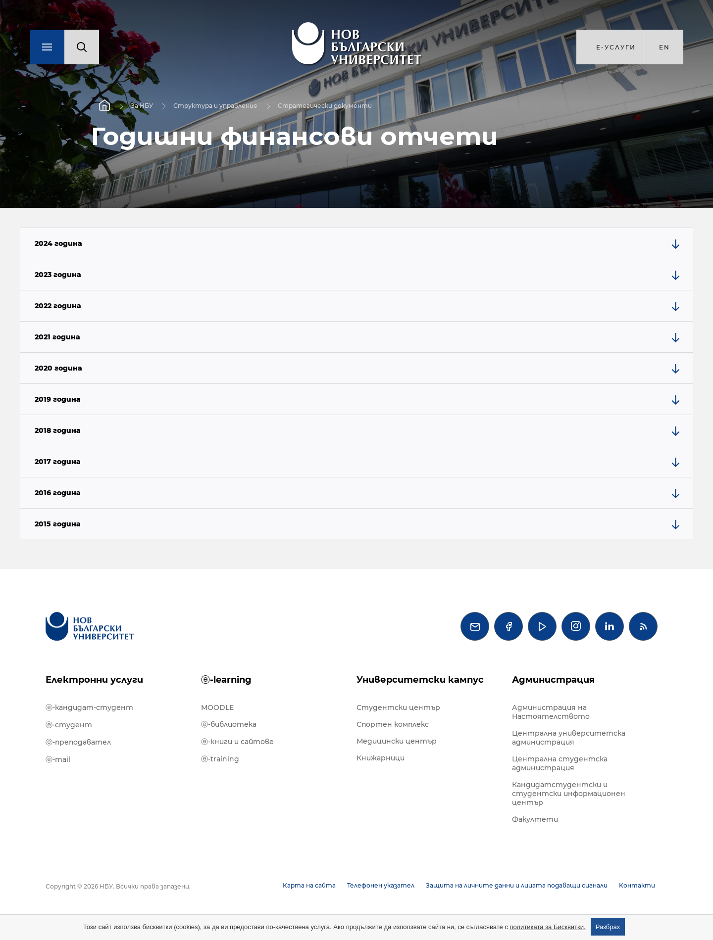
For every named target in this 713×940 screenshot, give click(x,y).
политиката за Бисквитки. (548, 927)
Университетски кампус (420, 679)
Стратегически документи (325, 105)
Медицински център (396, 741)
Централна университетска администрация (568, 738)
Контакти (637, 885)
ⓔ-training (220, 758)
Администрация (553, 679)
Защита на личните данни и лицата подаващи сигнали (517, 885)
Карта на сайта (309, 885)
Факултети (535, 819)
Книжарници (380, 757)
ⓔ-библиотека (228, 724)
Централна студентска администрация (560, 763)
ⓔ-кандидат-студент (89, 707)
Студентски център (398, 707)
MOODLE (217, 707)
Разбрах (608, 927)
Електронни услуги (94, 679)
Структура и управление (215, 105)
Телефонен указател (380, 885)
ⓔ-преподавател (78, 742)
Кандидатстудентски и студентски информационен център (568, 793)
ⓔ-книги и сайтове (237, 741)
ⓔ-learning (226, 679)
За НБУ (142, 105)
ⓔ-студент (69, 724)
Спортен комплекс (392, 724)
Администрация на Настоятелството (551, 712)
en (664, 47)
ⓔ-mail (58, 759)
